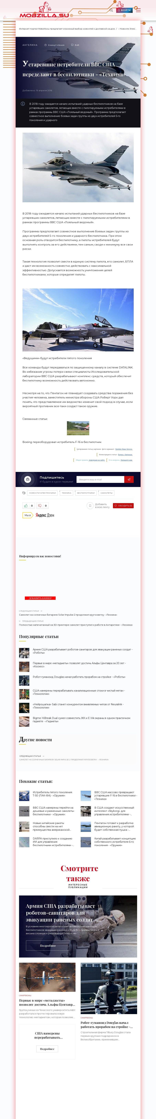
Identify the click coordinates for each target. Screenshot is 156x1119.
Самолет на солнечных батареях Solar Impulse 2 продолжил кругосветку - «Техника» (78, 613)
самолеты (106, 493)
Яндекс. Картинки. (125, 455)
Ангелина (30, 45)
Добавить (98, 506)
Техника (66, 493)
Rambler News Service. (124, 449)
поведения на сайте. (97, 460)
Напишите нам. (126, 460)
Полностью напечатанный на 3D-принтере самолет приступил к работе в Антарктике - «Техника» (78, 623)
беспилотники (86, 493)
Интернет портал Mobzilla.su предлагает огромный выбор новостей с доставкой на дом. (67, 28)
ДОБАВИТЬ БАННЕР (40, 598)
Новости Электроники (132, 28)
